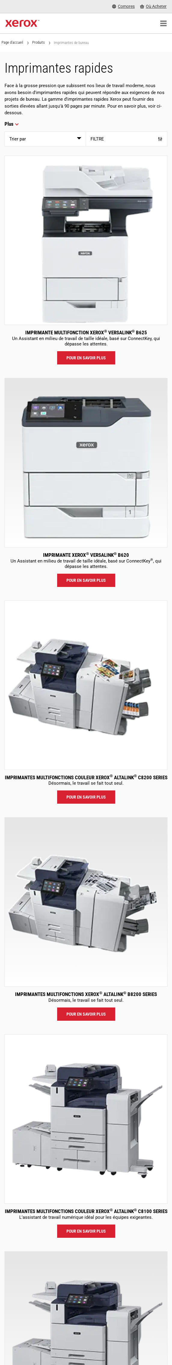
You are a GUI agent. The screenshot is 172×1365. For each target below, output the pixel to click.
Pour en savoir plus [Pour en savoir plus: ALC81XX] (86, 1231)
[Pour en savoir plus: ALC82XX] (86, 685)
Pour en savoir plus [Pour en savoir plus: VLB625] (86, 357)
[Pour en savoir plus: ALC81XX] (86, 1119)
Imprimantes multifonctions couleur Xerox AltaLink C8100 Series (86, 1211)
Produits (38, 42)
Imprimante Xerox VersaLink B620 (86, 555)
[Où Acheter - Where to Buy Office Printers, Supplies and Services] (153, 6)
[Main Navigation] (163, 23)
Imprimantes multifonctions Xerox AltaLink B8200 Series (86, 994)
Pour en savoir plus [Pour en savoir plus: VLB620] (86, 580)
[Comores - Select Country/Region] (123, 6)
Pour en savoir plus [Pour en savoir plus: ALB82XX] (86, 1014)
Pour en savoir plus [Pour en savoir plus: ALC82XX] (86, 797)
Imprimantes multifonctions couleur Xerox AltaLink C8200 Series (86, 777)
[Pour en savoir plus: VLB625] (86, 240)
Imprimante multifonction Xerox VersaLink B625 (86, 332)
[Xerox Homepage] (22, 23)
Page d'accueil (12, 42)
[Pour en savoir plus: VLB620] (86, 462)
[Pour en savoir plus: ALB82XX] (86, 902)
